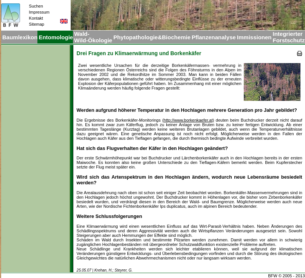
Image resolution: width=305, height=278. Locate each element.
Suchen (36, 6)
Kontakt (36, 18)
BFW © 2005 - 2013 (286, 275)
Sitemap (36, 24)
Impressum (39, 12)
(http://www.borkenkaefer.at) (188, 120)
